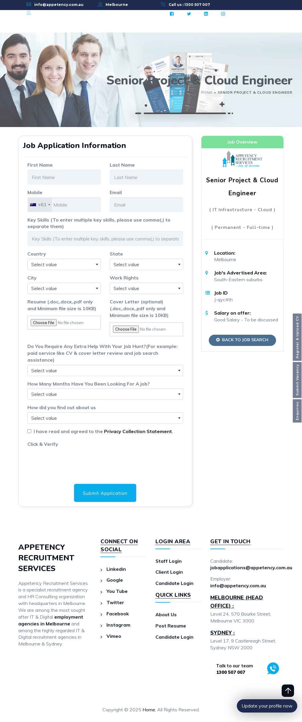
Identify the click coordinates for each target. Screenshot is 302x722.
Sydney (41, 13)
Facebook (117, 614)
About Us (166, 614)
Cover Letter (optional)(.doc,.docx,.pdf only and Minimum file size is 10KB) (139, 308)
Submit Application (105, 493)
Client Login (169, 572)
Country (36, 254)
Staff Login (168, 561)
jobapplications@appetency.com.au (251, 568)
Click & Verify (42, 444)
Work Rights (124, 278)
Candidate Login (174, 583)
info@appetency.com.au (58, 4)
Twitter (115, 602)
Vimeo (113, 636)
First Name (40, 165)
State (116, 254)
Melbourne (117, 4)
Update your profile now (267, 706)
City (32, 278)
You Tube (117, 591)
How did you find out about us (61, 407)
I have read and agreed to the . (102, 431)
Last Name (122, 165)
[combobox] (40, 205)
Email (116, 192)
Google (114, 580)
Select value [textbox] (44, 264)
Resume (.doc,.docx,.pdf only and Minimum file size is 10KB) (61, 305)
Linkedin (116, 569)
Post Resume (170, 626)
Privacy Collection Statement (138, 431)
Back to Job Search (242, 339)
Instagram (118, 625)
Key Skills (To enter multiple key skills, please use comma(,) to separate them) (98, 223)
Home (148, 710)
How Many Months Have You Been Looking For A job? (88, 384)
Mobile (34, 192)
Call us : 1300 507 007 (189, 4)
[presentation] (72, 460)
